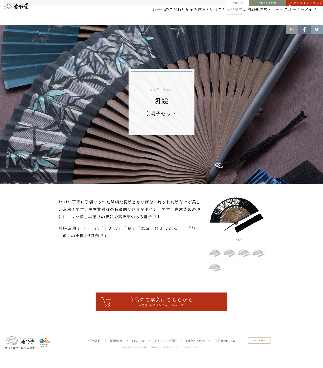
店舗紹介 (219, 15)
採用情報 (116, 353)
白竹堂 (22, 17)
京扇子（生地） (67, 29)
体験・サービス (252, 15)
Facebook (304, 29)
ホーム (10, 29)
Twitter (317, 29)
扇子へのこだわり (107, 15)
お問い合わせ (267, 3)
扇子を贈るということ (152, 15)
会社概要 (94, 353)
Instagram (292, 29)
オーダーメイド (291, 15)
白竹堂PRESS (224, 353)
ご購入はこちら (161, 314)
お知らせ (138, 353)
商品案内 (191, 15)
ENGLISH (238, 3)
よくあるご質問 (165, 353)
